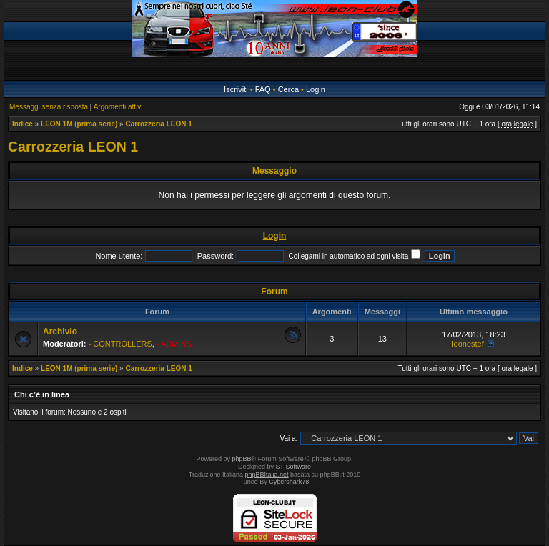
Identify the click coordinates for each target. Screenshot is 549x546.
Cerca (288, 89)
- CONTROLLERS (120, 343)
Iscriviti (236, 89)
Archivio (60, 332)
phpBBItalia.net (267, 474)
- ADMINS (174, 343)
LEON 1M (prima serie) (79, 124)
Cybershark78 (289, 481)
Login (315, 89)
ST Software (293, 466)
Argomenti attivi (118, 107)
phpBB (242, 458)
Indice (22, 124)
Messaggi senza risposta (48, 107)
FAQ (263, 89)
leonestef (468, 343)
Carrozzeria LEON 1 (158, 124)
